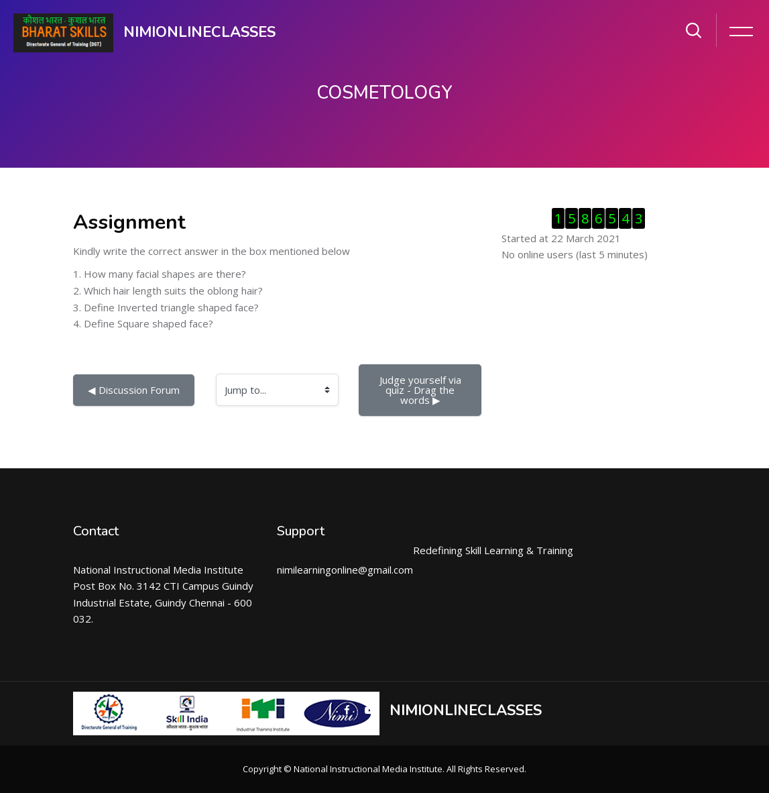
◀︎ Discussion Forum (134, 389)
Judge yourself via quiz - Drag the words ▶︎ (421, 390)
